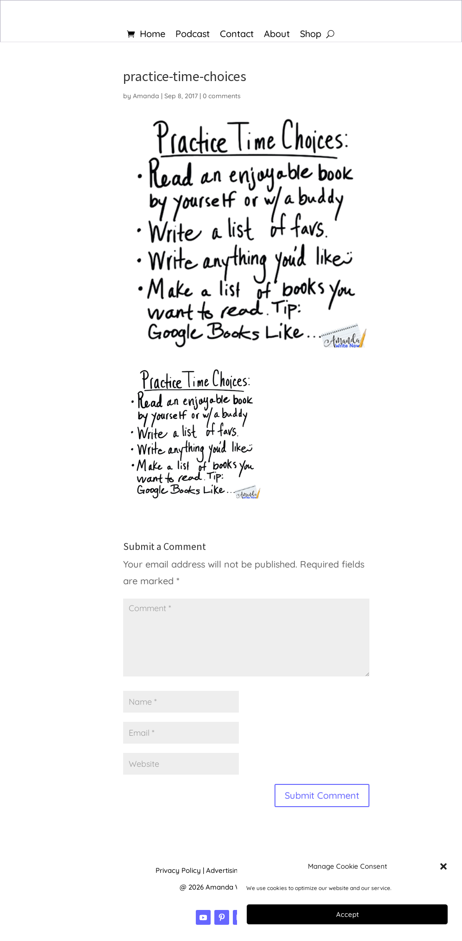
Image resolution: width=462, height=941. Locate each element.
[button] (443, 866)
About (277, 35)
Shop (310, 35)
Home (152, 35)
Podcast (192, 35)
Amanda (146, 96)
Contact (237, 35)
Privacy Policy (178, 870)
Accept (347, 914)
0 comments (222, 96)
